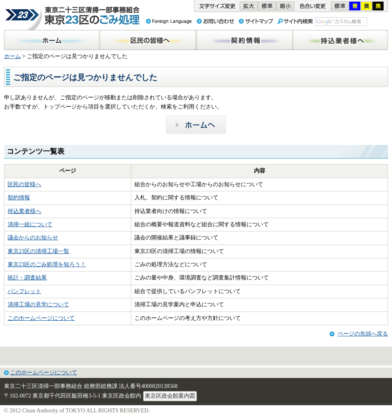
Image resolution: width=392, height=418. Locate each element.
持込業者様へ (24, 211)
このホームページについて (41, 318)
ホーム (12, 56)
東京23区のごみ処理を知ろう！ (47, 264)
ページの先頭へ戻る (363, 334)
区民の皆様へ (24, 184)
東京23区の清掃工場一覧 (38, 251)
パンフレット (24, 291)
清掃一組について (30, 224)
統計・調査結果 (27, 278)
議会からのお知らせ (33, 238)
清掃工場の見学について (38, 304)
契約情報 (19, 198)
